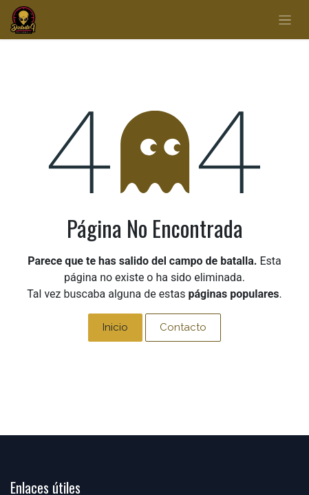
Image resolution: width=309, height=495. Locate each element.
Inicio (115, 327)
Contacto (183, 327)
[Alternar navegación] (285, 20)
